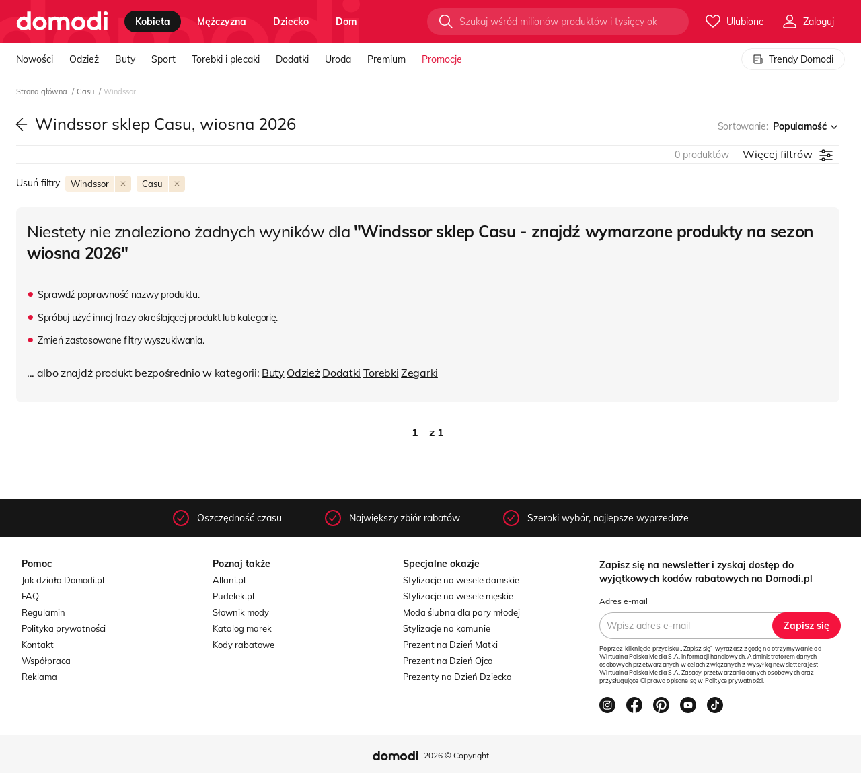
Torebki (381, 372)
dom (346, 21)
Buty (125, 59)
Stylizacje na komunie (446, 628)
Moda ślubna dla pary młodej (461, 612)
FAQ (30, 596)
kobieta (152, 21)
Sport (163, 59)
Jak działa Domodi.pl (63, 580)
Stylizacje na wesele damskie (461, 580)
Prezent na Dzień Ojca (448, 660)
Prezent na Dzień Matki (450, 644)
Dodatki (292, 59)
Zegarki (419, 372)
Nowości (34, 59)
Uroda (338, 59)
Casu (86, 91)
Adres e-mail (623, 601)
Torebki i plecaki (226, 59)
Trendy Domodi (793, 59)
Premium (386, 59)
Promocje (442, 59)
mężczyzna (221, 21)
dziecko (291, 21)
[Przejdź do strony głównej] (62, 21)
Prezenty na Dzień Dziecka (457, 676)
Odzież (84, 59)
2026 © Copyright (456, 755)
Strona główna (42, 91)
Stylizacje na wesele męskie (458, 596)
